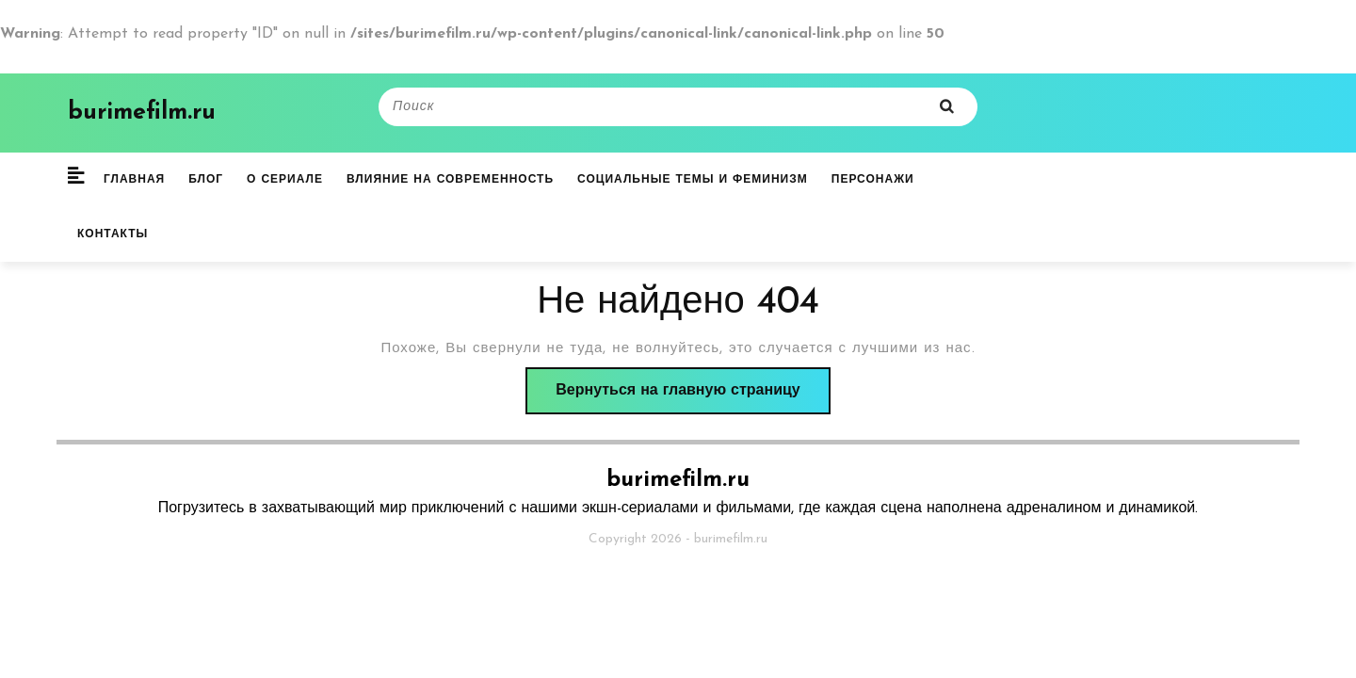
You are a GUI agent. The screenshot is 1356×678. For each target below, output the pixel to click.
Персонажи (872, 180)
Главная (134, 180)
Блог (205, 180)
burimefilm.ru (142, 112)
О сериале (285, 180)
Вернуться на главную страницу (693, 396)
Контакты (112, 234)
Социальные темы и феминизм (692, 180)
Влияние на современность (450, 180)
